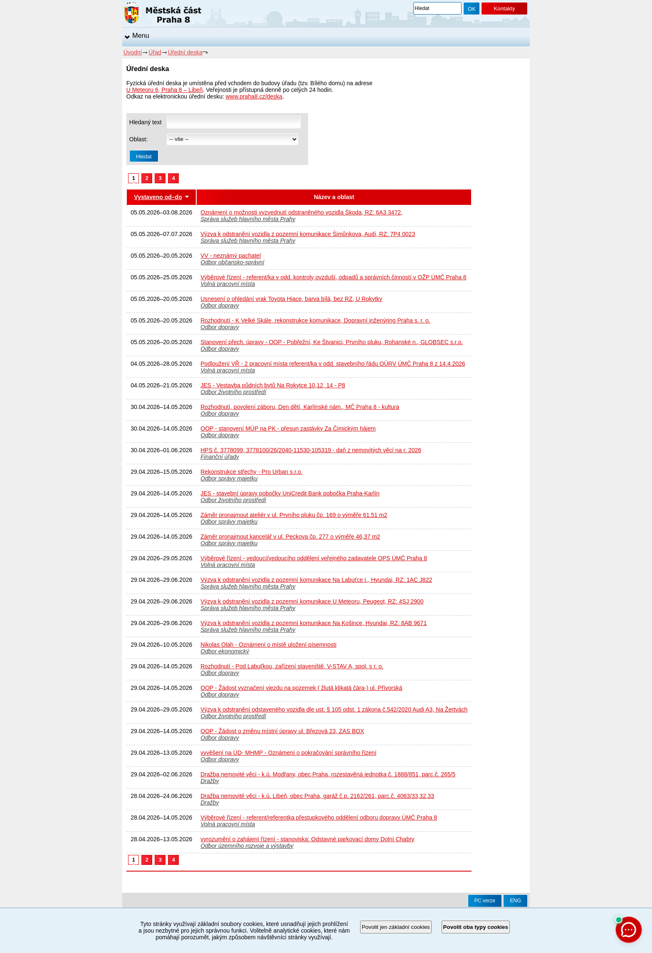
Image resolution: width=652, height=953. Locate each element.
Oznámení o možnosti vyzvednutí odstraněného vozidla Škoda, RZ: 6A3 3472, (301, 212)
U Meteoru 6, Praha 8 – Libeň (164, 89)
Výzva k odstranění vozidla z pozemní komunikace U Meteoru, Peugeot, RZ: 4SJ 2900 (311, 601)
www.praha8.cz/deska (254, 96)
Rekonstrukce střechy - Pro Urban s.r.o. (251, 471)
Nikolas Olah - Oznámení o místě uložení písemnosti (268, 644)
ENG (515, 901)
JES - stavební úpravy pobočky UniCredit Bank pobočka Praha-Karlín (289, 493)
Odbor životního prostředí (233, 392)
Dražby (209, 781)
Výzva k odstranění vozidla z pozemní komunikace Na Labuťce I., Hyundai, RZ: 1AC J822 (316, 579)
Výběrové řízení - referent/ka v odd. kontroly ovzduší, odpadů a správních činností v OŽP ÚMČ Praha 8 (333, 277)
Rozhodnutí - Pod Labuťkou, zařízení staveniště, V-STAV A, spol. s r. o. (291, 666)
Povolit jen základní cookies (396, 927)
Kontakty (504, 8)
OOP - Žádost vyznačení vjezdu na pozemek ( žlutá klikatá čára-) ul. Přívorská (301, 688)
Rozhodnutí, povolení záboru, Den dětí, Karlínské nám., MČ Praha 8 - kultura (299, 407)
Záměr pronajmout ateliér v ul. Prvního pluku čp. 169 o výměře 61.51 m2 (293, 515)
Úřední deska (185, 52)
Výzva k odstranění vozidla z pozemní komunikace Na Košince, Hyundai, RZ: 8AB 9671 (313, 623)
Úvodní (132, 52)
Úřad (154, 52)
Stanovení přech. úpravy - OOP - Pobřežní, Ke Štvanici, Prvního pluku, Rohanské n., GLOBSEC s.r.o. (331, 342)
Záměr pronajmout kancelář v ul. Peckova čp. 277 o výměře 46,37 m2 (290, 536)
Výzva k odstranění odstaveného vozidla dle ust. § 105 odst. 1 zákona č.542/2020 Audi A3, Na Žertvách (333, 709)
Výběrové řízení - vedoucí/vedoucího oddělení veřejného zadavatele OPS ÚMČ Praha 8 (313, 558)
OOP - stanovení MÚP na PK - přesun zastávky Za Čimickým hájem (287, 428)
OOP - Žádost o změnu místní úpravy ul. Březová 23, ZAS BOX (282, 731)
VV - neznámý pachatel (230, 255)
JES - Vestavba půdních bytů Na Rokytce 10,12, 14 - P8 (272, 385)
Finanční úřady (219, 456)
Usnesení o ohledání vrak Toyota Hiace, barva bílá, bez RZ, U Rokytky (291, 299)
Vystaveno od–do (158, 197)
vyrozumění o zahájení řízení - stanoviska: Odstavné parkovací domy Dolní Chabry (307, 839)
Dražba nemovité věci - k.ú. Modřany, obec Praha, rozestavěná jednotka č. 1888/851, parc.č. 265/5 (327, 774)
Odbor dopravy (219, 305)
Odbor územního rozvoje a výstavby (246, 845)
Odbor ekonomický (224, 651)
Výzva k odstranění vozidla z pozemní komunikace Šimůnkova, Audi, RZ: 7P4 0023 (307, 234)
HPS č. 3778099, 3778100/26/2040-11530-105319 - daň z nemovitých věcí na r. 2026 (310, 450)
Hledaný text (145, 122)
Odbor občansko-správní (232, 262)
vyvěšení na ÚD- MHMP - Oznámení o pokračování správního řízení (288, 752)
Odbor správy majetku (228, 478)
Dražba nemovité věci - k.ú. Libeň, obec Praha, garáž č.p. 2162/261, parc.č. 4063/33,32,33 (317, 796)
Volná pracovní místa (227, 284)
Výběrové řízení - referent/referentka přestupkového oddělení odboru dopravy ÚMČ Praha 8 (318, 817)
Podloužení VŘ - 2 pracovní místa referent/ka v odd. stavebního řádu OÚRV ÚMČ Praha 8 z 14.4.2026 (332, 363)
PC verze (484, 901)
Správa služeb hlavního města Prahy (247, 219)
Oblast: (138, 139)
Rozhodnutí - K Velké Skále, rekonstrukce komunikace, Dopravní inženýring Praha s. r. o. (315, 320)
